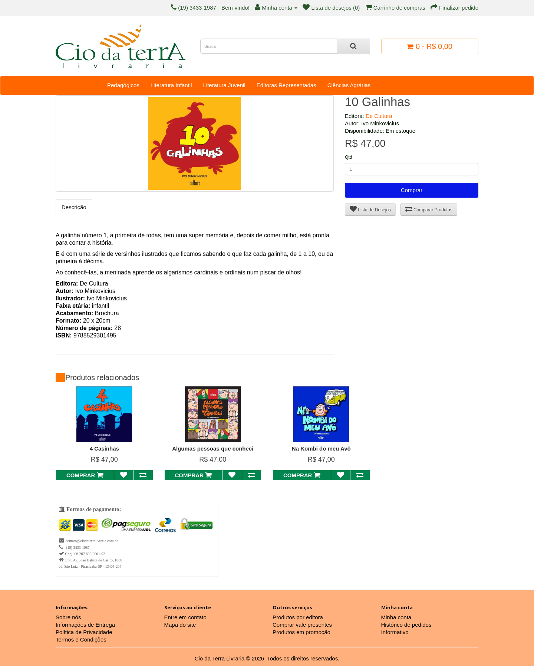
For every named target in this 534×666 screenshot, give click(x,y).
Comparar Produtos (428, 208)
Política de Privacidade (84, 632)
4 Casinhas (104, 448)
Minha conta (396, 617)
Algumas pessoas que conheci (212, 448)
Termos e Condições (81, 639)
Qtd (348, 157)
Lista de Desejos (370, 208)
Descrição (74, 207)
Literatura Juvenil (224, 85)
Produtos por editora (298, 617)
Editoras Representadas (286, 85)
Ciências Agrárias (349, 85)
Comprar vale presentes (302, 625)
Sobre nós (68, 617)
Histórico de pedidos (406, 625)
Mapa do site (180, 625)
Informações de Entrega (85, 625)
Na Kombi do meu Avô (321, 448)
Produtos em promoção (301, 632)
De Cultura (379, 116)
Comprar (411, 190)
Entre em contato (185, 617)
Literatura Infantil (171, 85)
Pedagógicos (123, 85)
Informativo (395, 632)
